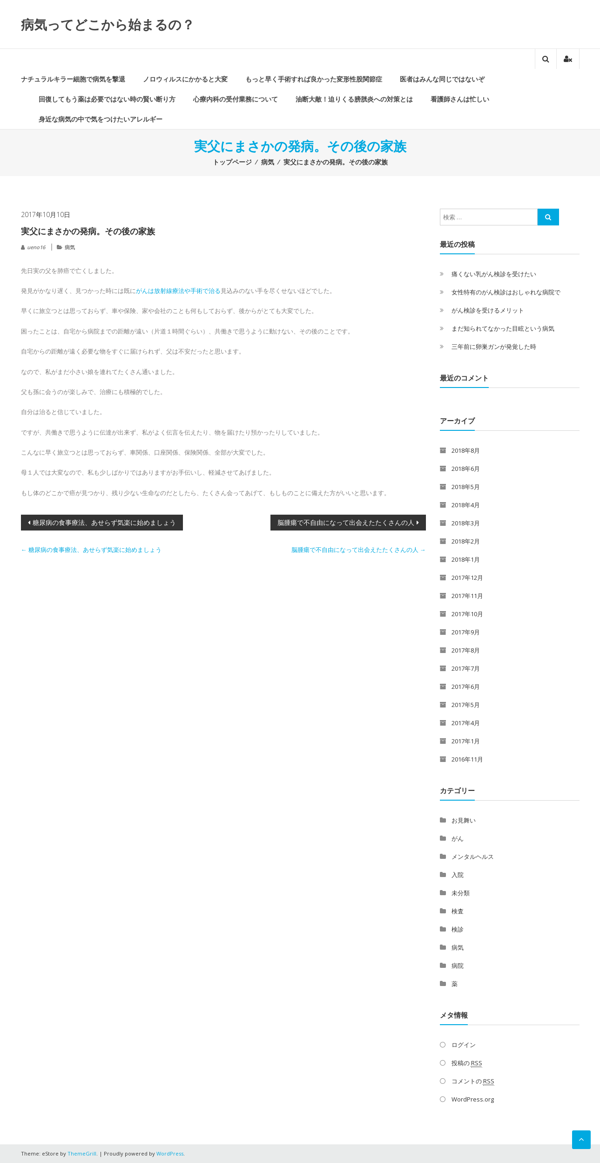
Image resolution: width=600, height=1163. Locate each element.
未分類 (461, 893)
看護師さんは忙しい (460, 99)
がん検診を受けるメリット (488, 310)
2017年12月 (467, 577)
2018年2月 (466, 541)
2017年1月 (466, 741)
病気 (267, 161)
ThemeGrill (81, 1153)
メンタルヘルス (473, 856)
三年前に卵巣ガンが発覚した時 (494, 346)
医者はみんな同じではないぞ (442, 79)
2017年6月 (466, 686)
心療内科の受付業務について (235, 99)
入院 (458, 875)
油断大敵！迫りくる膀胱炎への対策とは (354, 99)
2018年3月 (466, 523)
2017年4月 (466, 723)
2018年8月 (466, 450)
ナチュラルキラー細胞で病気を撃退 (73, 79)
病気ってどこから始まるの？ (108, 24)
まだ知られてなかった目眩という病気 (503, 328)
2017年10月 (467, 614)
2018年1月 (466, 559)
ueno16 (36, 247)
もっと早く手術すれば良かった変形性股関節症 (313, 79)
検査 (458, 911)
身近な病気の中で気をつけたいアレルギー (100, 119)
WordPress (169, 1153)
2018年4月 (466, 505)
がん (458, 838)
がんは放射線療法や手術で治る (178, 290)
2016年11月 (467, 759)
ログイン (464, 1045)
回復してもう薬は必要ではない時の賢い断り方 (107, 99)
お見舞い (464, 820)
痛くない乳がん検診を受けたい (494, 274)
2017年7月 (466, 668)
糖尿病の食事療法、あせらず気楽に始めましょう (104, 522)
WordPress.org (473, 1099)
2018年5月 (466, 487)
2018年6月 (466, 468)
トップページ (232, 161)
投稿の (467, 1063)
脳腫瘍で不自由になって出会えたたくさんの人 (345, 522)
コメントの (473, 1081)
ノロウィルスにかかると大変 (185, 79)
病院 (458, 965)
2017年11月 (467, 596)
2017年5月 (466, 705)
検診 (458, 929)
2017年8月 (466, 650)
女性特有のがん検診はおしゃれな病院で (506, 292)
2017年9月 (466, 632)
